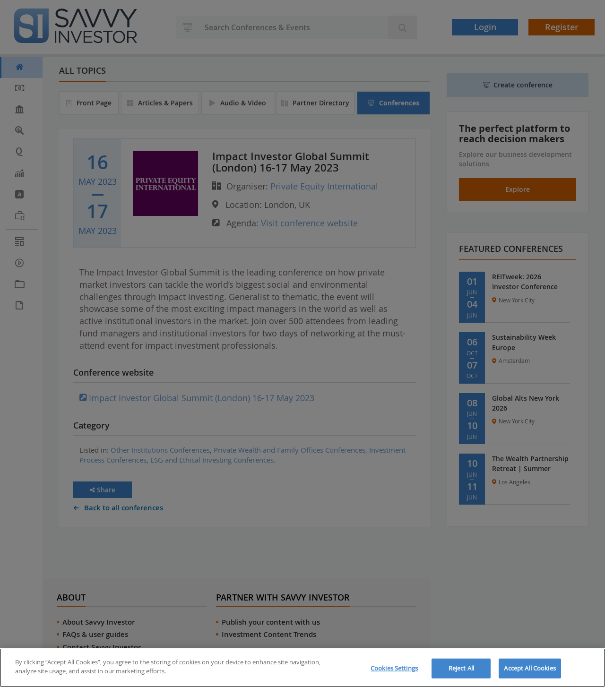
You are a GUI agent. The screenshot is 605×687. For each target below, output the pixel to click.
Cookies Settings (394, 668)
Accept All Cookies (529, 668)
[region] (302, 667)
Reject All (461, 668)
